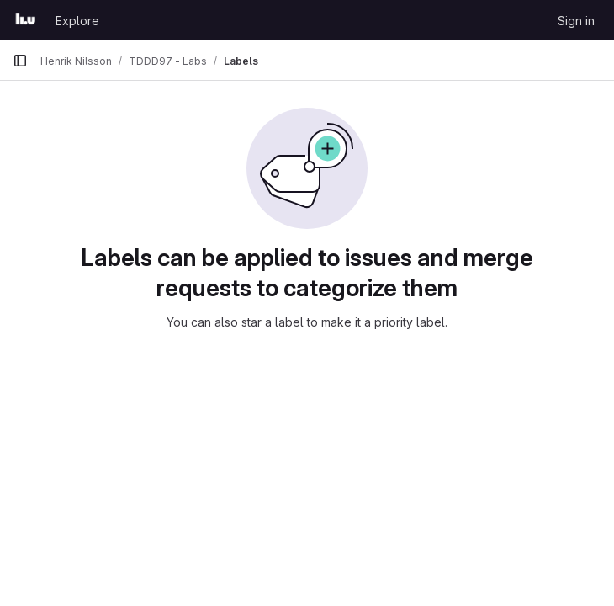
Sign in (576, 20)
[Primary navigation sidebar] (20, 60)
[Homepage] (25, 20)
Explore (77, 20)
